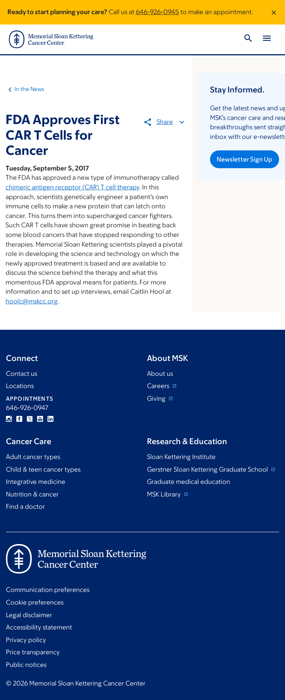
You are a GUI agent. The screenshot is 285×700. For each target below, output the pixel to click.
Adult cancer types (33, 456)
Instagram (9, 419)
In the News (29, 89)
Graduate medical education (188, 481)
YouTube (40, 419)
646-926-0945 (157, 12)
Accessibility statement (39, 627)
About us (160, 373)
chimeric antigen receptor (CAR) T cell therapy (72, 187)
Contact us (21, 373)
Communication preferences (47, 589)
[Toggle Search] (248, 39)
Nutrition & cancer (32, 494)
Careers (159, 386)
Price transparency (33, 652)
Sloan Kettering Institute (181, 456)
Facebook (19, 419)
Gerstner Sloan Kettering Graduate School (208, 469)
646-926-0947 (27, 407)
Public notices (26, 664)
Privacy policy (26, 640)
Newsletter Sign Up (244, 159)
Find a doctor (25, 506)
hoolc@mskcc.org (32, 301)
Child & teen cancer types (43, 469)
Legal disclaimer (29, 615)
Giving (157, 398)
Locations (20, 386)
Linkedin (50, 419)
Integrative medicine (35, 481)
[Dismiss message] (274, 12)
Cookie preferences (34, 602)
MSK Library (164, 494)
